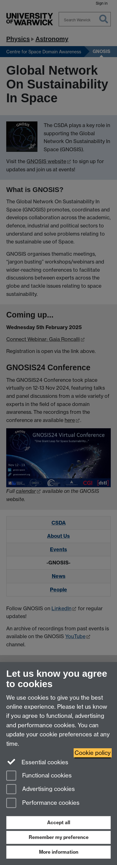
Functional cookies (39, 776)
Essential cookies (37, 762)
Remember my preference (59, 837)
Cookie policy (93, 752)
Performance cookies (43, 803)
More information (58, 852)
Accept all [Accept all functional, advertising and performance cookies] (58, 822)
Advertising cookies (40, 789)
